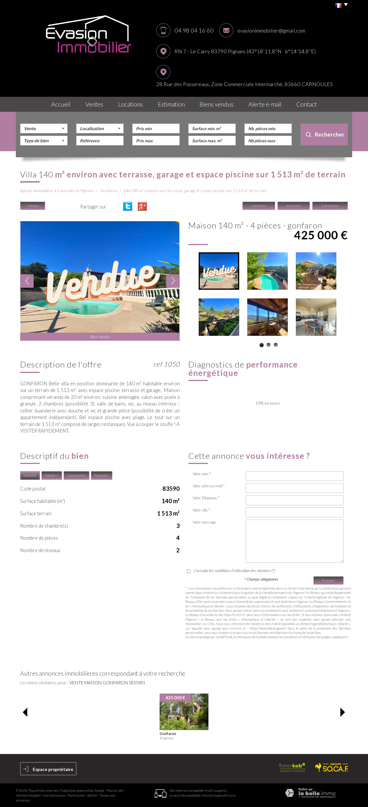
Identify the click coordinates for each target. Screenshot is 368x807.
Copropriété (76, 475)
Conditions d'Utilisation (300, 637)
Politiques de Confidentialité (257, 637)
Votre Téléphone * (206, 498)
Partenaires (76, 795)
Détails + (51, 475)
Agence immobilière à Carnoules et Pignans (57, 190)
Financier (101, 475)
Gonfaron (108, 190)
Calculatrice (330, 206)
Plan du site (115, 790)
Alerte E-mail (264, 104)
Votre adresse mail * (209, 486)
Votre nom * (202, 473)
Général (30, 475)
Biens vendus (216, 104)
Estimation (171, 104)
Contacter (258, 206)
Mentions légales (28, 795)
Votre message (204, 522)
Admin (92, 795)
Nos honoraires (54, 795)
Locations (130, 104)
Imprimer (293, 206)
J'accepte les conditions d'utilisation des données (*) (234, 570)
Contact (306, 104)
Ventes (94, 104)
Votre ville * (201, 510)
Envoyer (328, 580)
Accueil (60, 104)
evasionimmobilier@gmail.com (271, 30)
